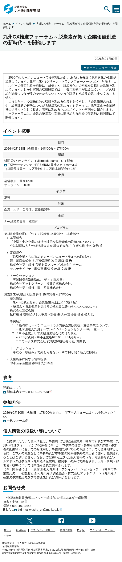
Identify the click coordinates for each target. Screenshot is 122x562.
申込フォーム (17, 420)
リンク (7, 530)
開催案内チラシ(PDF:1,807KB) (29, 391)
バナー (7, 535)
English (81, 530)
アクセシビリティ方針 (102, 530)
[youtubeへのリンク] (92, 520)
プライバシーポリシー (42, 530)
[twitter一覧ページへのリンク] (30, 520)
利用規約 (21, 530)
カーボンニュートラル (100, 67)
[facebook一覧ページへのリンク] (61, 520)
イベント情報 (24, 23)
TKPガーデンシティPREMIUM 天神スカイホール (42, 164)
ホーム (7, 23)
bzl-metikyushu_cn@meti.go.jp (40, 509)
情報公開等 (66, 530)
